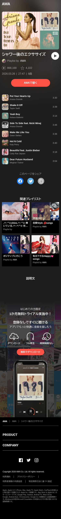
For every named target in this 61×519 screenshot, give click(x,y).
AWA (23, 60)
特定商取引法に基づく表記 (40, 481)
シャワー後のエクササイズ (32, 421)
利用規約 (6, 477)
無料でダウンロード (30, 352)
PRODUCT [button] (10, 435)
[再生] (55, 56)
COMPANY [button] (10, 445)
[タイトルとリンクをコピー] (41, 181)
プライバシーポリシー (26, 477)
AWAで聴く (30, 82)
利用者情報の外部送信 (12, 481)
